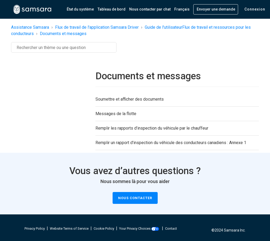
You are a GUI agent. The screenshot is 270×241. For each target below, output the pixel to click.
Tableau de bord (112, 9)
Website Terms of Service (69, 228)
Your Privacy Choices (139, 228)
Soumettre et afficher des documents (129, 99)
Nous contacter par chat (150, 9)
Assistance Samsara (30, 27)
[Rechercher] (64, 47)
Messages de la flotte (115, 113)
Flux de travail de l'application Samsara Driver (97, 27)
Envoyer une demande (216, 9)
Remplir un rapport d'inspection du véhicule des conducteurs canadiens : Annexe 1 (170, 142)
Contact (171, 228)
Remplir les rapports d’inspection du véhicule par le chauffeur (151, 128)
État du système (80, 9)
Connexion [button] (254, 9)
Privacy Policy (35, 228)
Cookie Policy (104, 228)
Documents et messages (63, 33)
